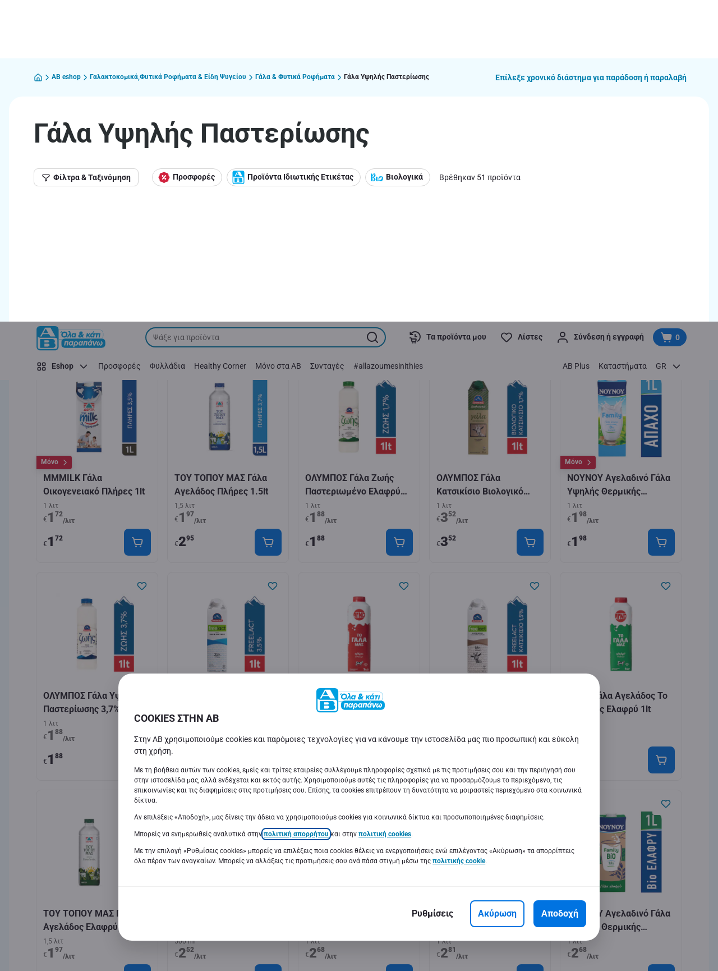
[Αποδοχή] (559, 592)
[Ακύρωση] (497, 592)
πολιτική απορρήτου (296, 512)
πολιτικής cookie (458, 539)
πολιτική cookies (384, 512)
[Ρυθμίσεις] (432, 592)
